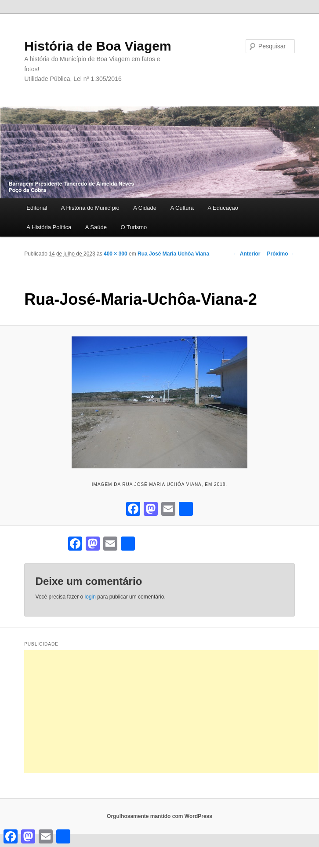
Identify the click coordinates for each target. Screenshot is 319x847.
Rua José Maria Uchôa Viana (173, 254)
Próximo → (280, 254)
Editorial (36, 207)
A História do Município (90, 207)
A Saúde (96, 227)
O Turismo (133, 227)
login (90, 597)
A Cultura (182, 207)
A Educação (223, 207)
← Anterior (247, 254)
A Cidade (144, 207)
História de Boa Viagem (97, 46)
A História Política (48, 227)
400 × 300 (115, 254)
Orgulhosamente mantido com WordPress (159, 816)
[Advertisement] (171, 711)
